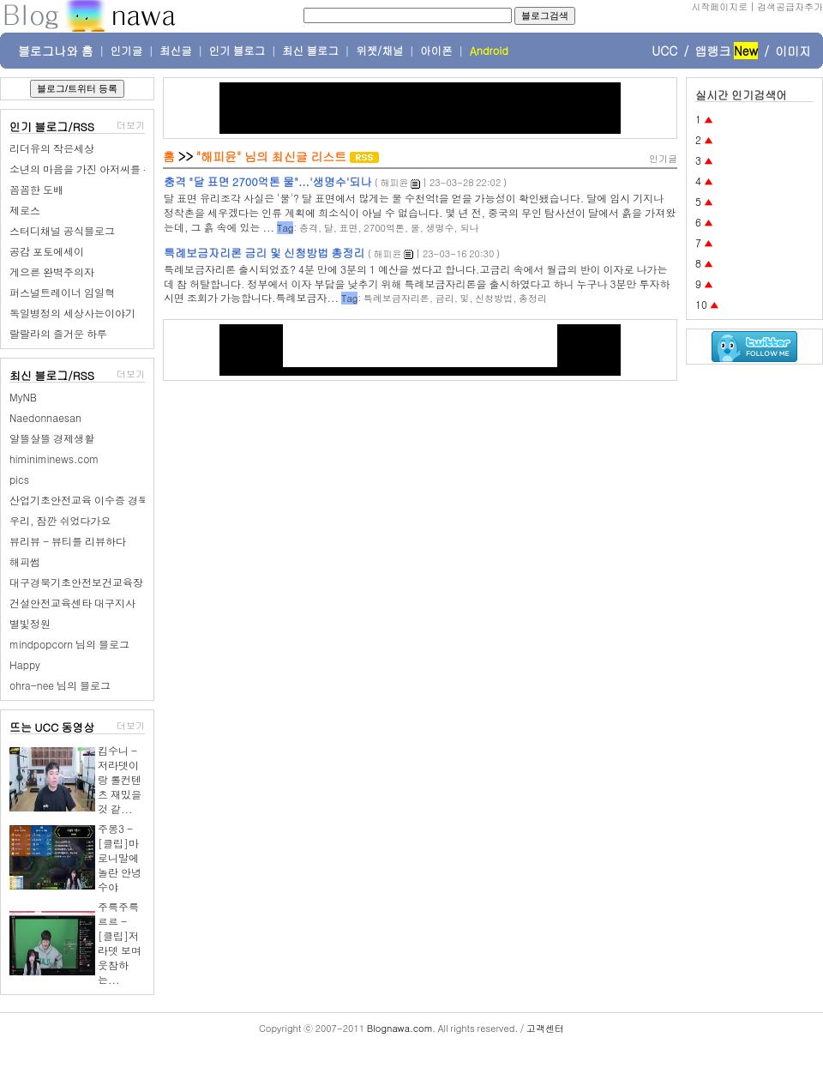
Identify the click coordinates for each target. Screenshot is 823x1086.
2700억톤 (384, 227)
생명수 (440, 227)
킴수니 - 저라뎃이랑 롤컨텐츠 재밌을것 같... (119, 779)
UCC (664, 50)
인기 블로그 (237, 50)
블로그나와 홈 (55, 50)
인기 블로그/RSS (51, 126)
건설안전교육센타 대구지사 (72, 602)
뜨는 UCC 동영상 (52, 727)
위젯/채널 (379, 50)
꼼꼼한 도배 (36, 189)
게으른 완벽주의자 (51, 271)
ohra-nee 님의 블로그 (60, 685)
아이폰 (436, 50)
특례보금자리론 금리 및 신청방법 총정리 (264, 252)
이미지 (793, 50)
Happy (24, 664)
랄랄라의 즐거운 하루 (58, 333)
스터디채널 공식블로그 (62, 230)
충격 (308, 227)
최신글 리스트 (309, 156)
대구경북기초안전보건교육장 (76, 582)
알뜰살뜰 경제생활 (51, 438)
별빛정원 (30, 623)
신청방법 (494, 298)
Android (489, 50)
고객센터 (545, 1028)
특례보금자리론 (396, 298)
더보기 (131, 124)
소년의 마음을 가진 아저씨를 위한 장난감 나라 (114, 168)
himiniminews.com (54, 458)
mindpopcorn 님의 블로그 (69, 644)
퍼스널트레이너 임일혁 (62, 292)
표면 (348, 227)
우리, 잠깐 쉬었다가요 (60, 520)
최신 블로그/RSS (51, 375)
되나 (469, 227)
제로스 (24, 209)
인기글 (127, 50)
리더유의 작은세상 (51, 148)
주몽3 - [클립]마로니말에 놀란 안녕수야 (119, 857)
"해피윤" (219, 156)
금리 (445, 298)
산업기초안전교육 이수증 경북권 (84, 499)
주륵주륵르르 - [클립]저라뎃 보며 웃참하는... (119, 942)
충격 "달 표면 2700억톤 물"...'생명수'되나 (267, 181)
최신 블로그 (310, 50)
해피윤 (394, 182)
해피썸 (24, 561)
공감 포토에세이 (46, 251)
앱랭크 (712, 50)
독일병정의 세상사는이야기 (72, 312)
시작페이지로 (719, 6)
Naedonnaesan (45, 417)
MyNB (23, 396)
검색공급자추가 (790, 6)
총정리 (533, 298)
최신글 (175, 50)
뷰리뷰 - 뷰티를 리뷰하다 (67, 541)
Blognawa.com (399, 1028)
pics (19, 479)
